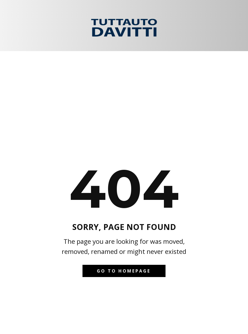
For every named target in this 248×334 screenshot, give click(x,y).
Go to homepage (124, 271)
